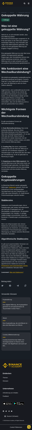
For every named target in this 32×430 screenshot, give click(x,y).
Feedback (6, 396)
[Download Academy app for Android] (18, 404)
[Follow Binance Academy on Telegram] (9, 411)
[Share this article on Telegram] (18, 286)
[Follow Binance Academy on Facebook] (3, 411)
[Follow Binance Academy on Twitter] (6, 411)
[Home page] (7, 3)
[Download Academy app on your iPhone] (8, 404)
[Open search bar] (24, 3)
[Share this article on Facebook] (10, 286)
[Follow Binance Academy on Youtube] (11, 411)
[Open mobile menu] (29, 3)
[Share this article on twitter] (2, 286)
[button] (29, 3)
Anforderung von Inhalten (10, 393)
